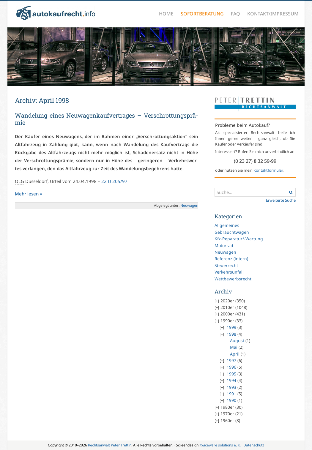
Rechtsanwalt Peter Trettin (109, 445)
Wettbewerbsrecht (233, 279)
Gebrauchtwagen (232, 232)
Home (166, 13)
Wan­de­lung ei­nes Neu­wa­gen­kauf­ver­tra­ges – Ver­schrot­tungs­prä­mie (106, 118)
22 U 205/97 (114, 181)
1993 (231, 387)
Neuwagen (225, 252)
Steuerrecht (226, 265)
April (234, 354)
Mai (233, 347)
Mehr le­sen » (28, 194)
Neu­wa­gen (189, 205)
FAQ (235, 13)
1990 (231, 400)
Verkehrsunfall (229, 272)
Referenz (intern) (231, 258)
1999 (231, 327)
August (237, 340)
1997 (231, 360)
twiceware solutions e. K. (220, 445)
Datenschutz (253, 445)
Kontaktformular (268, 170)
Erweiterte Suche (281, 200)
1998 (231, 334)
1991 (231, 394)
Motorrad (224, 245)
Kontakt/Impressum (273, 13)
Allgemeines (227, 225)
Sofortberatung (202, 13)
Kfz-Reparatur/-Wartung (239, 238)
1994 (231, 380)
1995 (231, 374)
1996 (231, 367)
